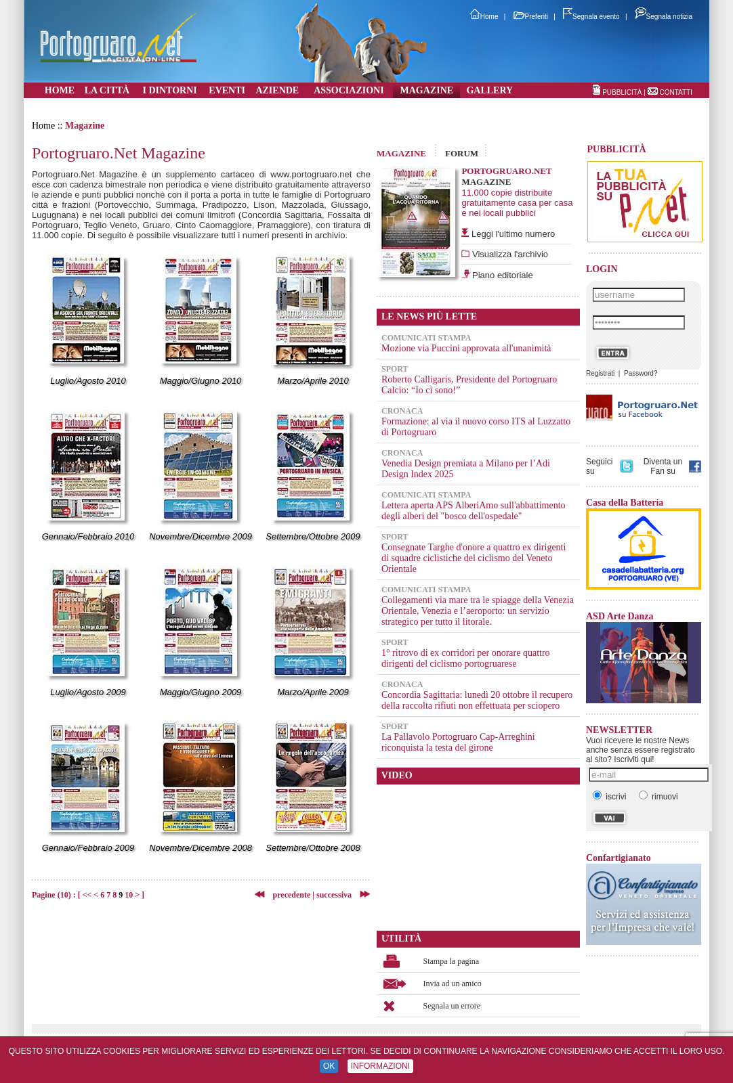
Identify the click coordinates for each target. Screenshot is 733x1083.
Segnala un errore (452, 1006)
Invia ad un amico (452, 983)
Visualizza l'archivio (508, 254)
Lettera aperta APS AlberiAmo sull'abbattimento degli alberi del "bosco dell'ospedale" (473, 510)
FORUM (461, 153)
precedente (288, 895)
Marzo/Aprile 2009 (313, 692)
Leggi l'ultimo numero (513, 234)
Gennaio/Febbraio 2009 (88, 848)
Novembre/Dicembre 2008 (200, 848)
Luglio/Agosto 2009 (87, 692)
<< (87, 895)
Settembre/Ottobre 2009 (313, 536)
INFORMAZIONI (380, 1066)
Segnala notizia (663, 16)
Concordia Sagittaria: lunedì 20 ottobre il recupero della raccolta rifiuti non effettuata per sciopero (476, 700)
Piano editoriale (500, 275)
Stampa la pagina (451, 961)
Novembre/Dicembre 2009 (200, 536)
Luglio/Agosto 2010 (87, 381)
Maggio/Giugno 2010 (201, 381)
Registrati (600, 373)
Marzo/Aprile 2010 (313, 381)
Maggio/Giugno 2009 (201, 692)
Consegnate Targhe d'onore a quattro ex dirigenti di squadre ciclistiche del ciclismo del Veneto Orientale (473, 558)
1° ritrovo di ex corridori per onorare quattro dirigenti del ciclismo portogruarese (465, 658)
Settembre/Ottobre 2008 (313, 848)
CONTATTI (675, 92)
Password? (640, 373)
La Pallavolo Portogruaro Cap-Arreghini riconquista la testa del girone (458, 742)
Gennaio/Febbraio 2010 (88, 536)
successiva (334, 895)
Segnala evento (591, 16)
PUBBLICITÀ (622, 92)
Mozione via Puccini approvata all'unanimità (466, 348)
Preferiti (531, 16)
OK (329, 1066)
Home (484, 16)
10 (129, 895)
